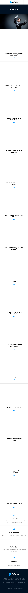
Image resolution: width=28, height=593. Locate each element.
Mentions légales (14, 586)
